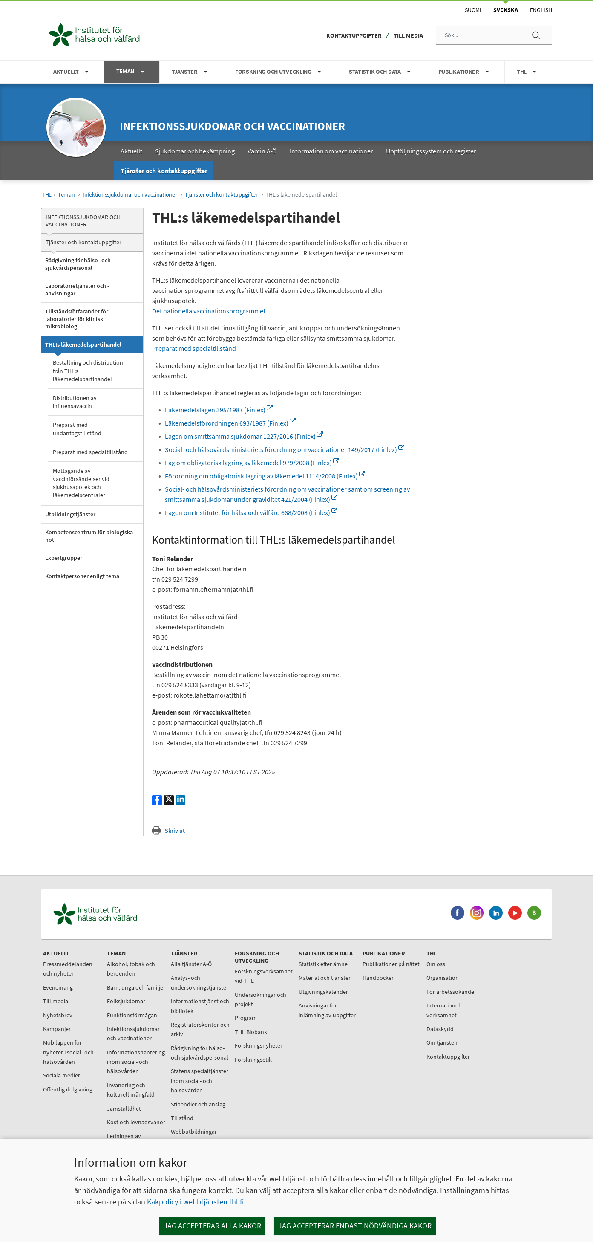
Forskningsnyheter (258, 1045)
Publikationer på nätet (391, 964)
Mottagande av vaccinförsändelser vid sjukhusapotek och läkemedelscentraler (81, 483)
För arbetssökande (450, 992)
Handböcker (378, 977)
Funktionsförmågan (132, 1015)
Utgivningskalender (323, 992)
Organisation (442, 977)
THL (47, 194)
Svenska (505, 10)
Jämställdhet (124, 1108)
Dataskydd (440, 1029)
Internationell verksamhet (444, 1010)
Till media (408, 35)
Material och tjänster (325, 977)
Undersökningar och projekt (260, 999)
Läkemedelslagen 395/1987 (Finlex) (219, 409)
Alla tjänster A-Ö (191, 964)
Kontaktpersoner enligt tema (82, 576)
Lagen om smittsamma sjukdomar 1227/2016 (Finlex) (244, 436)
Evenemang (58, 987)
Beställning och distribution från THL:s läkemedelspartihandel (88, 370)
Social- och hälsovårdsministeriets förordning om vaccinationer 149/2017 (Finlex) (284, 449)
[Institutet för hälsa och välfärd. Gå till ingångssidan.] (135, 914)
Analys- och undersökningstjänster (199, 982)
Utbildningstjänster (70, 514)
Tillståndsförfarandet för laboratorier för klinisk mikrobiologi (76, 318)
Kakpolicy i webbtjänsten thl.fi (195, 1202)
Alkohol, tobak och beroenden (131, 968)
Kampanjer (57, 1029)
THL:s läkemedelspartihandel (83, 344)
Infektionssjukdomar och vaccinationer (232, 126)
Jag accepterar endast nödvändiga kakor (355, 1225)
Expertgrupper (63, 558)
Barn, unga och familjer (136, 987)
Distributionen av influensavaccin (75, 402)
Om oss (435, 964)
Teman (66, 194)
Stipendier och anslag (198, 1104)
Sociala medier (61, 1075)
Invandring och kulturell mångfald (131, 1089)
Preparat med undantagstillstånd (77, 429)
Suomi (473, 10)
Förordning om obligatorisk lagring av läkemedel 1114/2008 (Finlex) (265, 476)
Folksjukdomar (126, 1001)
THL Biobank (251, 1032)
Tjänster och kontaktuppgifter (221, 194)
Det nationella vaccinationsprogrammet (208, 311)
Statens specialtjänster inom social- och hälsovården (199, 1080)
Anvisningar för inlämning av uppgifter (327, 1010)
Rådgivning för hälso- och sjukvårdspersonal (78, 264)
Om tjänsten (442, 1042)
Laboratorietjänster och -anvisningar (77, 289)
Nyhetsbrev (57, 1015)
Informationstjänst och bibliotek (200, 1005)
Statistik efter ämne (323, 964)
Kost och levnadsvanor (136, 1122)
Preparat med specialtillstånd (90, 452)
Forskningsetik (253, 1059)
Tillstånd (182, 1118)
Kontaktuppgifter (354, 35)
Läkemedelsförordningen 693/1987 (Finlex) (230, 423)
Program (246, 1018)
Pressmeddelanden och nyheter (67, 968)
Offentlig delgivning (67, 1089)
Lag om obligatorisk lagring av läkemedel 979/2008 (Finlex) (252, 462)
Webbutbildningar (194, 1131)
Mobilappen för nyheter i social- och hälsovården (68, 1052)
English (541, 10)
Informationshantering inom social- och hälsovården (136, 1061)
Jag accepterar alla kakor (212, 1225)
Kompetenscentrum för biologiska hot (89, 536)
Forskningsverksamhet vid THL (264, 975)
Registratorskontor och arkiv (200, 1029)
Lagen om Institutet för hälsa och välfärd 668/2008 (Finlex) (251, 512)
